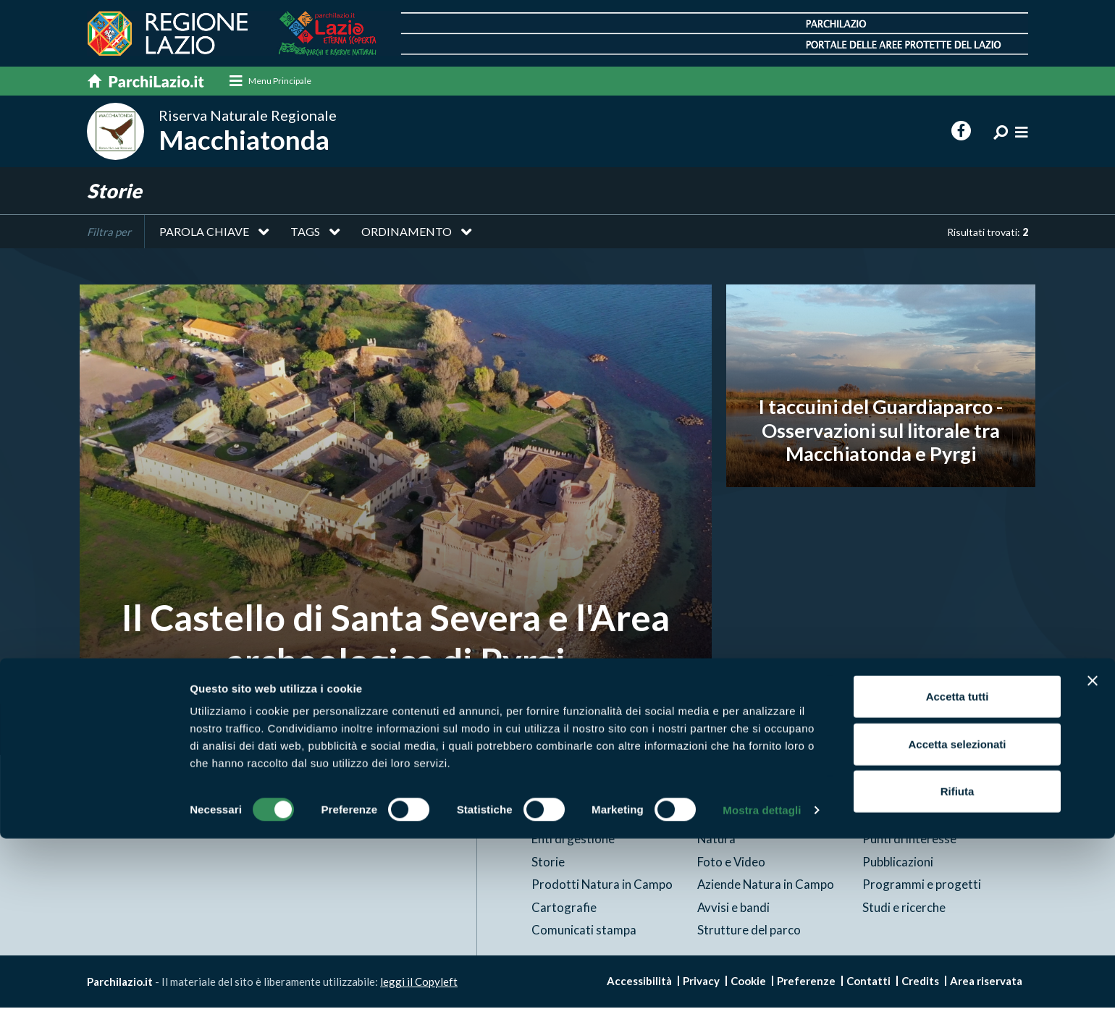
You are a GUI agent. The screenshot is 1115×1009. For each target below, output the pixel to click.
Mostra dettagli (762, 980)
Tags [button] (305, 233)
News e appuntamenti (921, 816)
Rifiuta (958, 961)
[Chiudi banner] (1092, 851)
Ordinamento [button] (406, 233)
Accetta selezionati (957, 914)
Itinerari (719, 816)
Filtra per (109, 233)
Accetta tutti (957, 867)
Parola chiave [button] (204, 233)
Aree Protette (570, 816)
